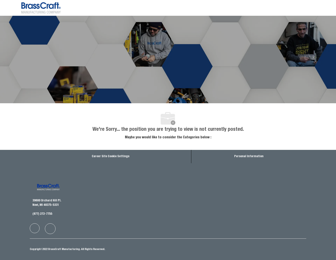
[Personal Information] (249, 156)
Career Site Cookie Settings (110, 156)
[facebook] (35, 228)
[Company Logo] (32, 8)
